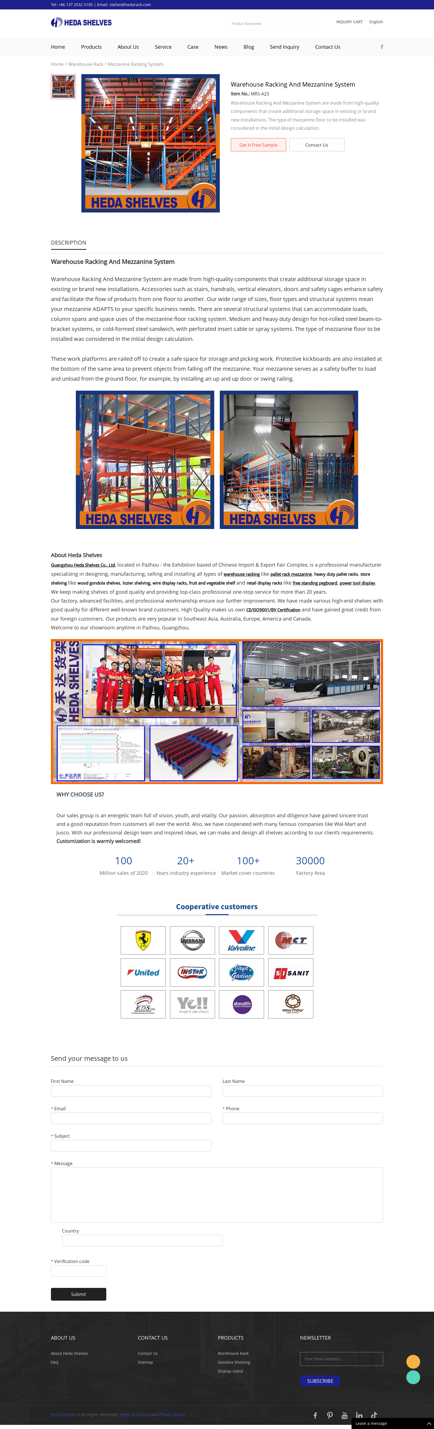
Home (58, 46)
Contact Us (327, 46)
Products (91, 46)
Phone (231, 1109)
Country (70, 1231)
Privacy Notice (172, 1414)
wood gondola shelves (99, 583)
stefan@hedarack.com (130, 4)
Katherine (413, 1377)
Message (62, 1163)
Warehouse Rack (85, 64)
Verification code (70, 1261)
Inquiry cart (349, 22)
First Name (62, 1081)
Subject (60, 1136)
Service (163, 46)
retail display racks (264, 583)
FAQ (54, 1362)
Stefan (413, 1362)
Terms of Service (134, 1414)
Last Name (234, 1081)
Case (192, 46)
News (221, 46)
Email (58, 1109)
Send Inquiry (284, 46)
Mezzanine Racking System (135, 64)
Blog (249, 46)
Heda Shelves (63, 1414)
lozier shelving (136, 583)
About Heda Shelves (69, 1353)
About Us (128, 46)
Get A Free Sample (258, 145)
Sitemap (145, 1362)
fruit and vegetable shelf (212, 583)
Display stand (230, 1371)
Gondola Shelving (234, 1362)
